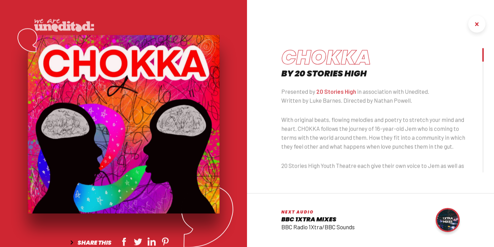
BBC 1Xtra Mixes (309, 220)
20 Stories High (336, 94)
